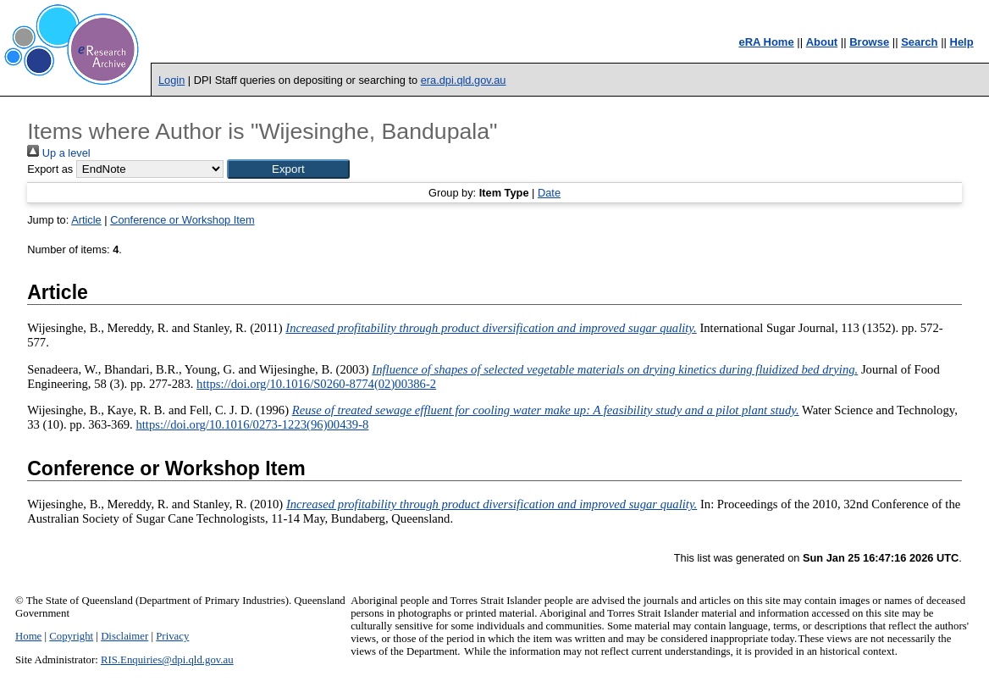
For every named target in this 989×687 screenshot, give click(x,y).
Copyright (71, 636)
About (822, 42)
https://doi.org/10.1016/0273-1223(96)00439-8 (251, 424)
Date (549, 192)
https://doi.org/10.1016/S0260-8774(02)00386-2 (316, 384)
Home (28, 636)
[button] (288, 169)
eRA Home (765, 42)
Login (171, 80)
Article (86, 219)
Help (962, 42)
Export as (50, 169)
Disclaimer (124, 636)
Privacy (172, 636)
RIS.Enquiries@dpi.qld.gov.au (167, 660)
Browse (869, 42)
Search (919, 42)
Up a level (58, 153)
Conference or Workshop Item (182, 219)
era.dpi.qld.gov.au (463, 80)
